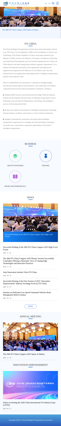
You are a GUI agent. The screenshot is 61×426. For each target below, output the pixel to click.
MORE (30, 306)
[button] (57, 16)
